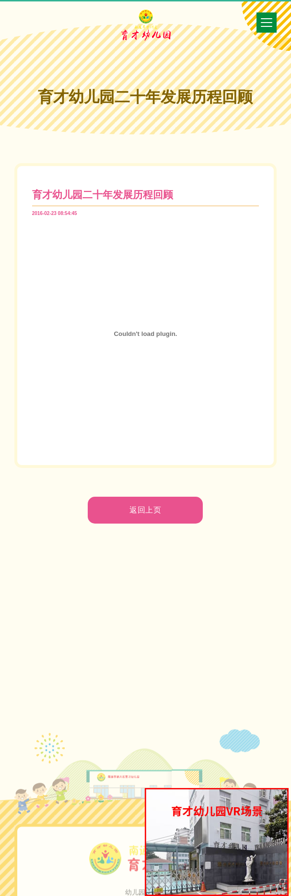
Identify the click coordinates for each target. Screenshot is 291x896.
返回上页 (145, 510)
